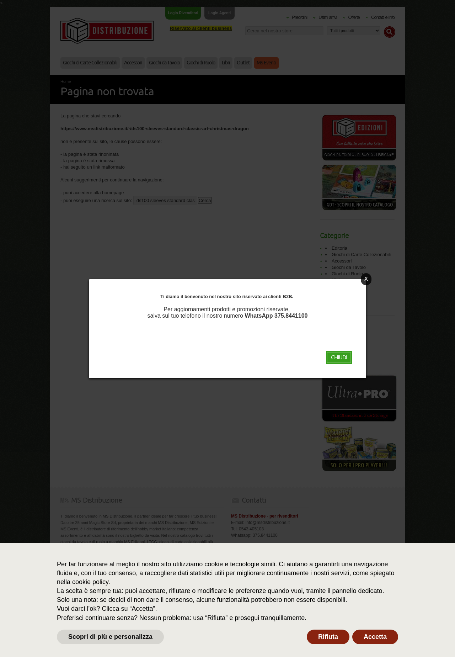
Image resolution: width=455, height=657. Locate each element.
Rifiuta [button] (328, 636)
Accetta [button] (375, 636)
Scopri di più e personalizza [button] (110, 636)
